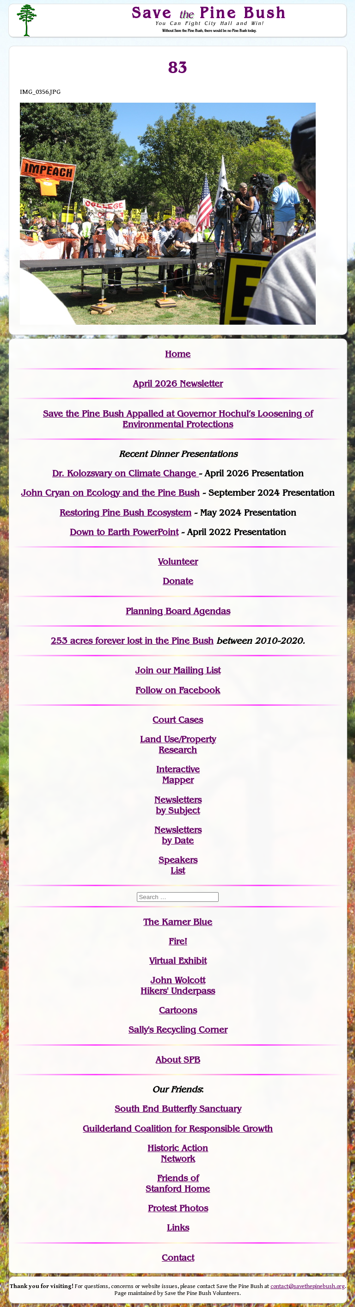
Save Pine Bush (210, 12)
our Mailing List (186, 670)
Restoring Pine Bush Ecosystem (125, 512)
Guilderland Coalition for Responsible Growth (178, 1128)
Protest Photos (178, 1208)
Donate (178, 581)
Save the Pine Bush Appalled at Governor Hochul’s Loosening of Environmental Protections (178, 419)
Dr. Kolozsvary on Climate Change (125, 473)
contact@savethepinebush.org (307, 1286)
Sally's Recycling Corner (178, 1029)
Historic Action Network (177, 1153)
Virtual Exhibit (178, 961)
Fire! (178, 941)
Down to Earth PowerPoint (124, 532)
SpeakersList (178, 865)
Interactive (178, 769)
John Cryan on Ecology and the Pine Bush (110, 492)
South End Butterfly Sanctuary (178, 1109)
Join (144, 670)
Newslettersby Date (178, 835)
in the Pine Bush (160, 640)
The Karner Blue (177, 922)
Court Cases (178, 720)
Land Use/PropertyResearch (178, 744)
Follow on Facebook (177, 690)
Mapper (178, 780)
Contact (178, 1257)
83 (178, 67)
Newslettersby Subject (178, 805)
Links (178, 1227)
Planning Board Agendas (178, 611)
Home (177, 354)
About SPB (178, 1059)
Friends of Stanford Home (178, 1183)
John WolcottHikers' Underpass (178, 985)
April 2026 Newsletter (178, 383)
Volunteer (178, 561)
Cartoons (178, 1010)
